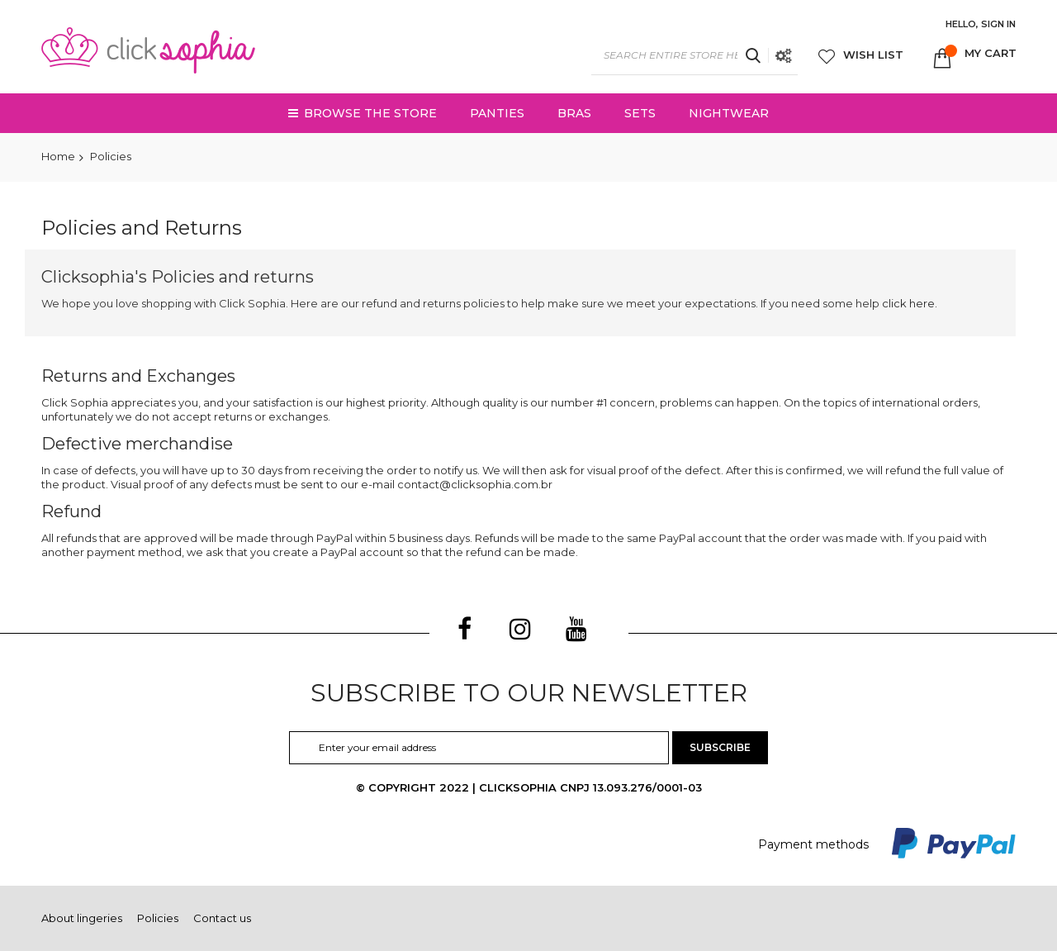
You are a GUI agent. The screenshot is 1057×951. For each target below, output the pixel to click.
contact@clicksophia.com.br (474, 484)
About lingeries (81, 918)
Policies (157, 918)
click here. (909, 303)
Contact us (222, 918)
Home (58, 156)
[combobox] (694, 55)
